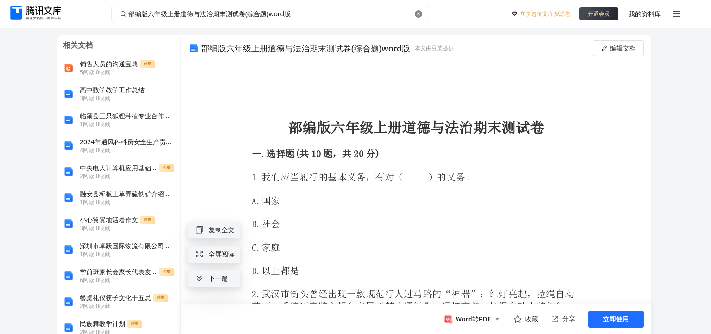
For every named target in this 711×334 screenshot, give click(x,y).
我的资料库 (644, 13)
